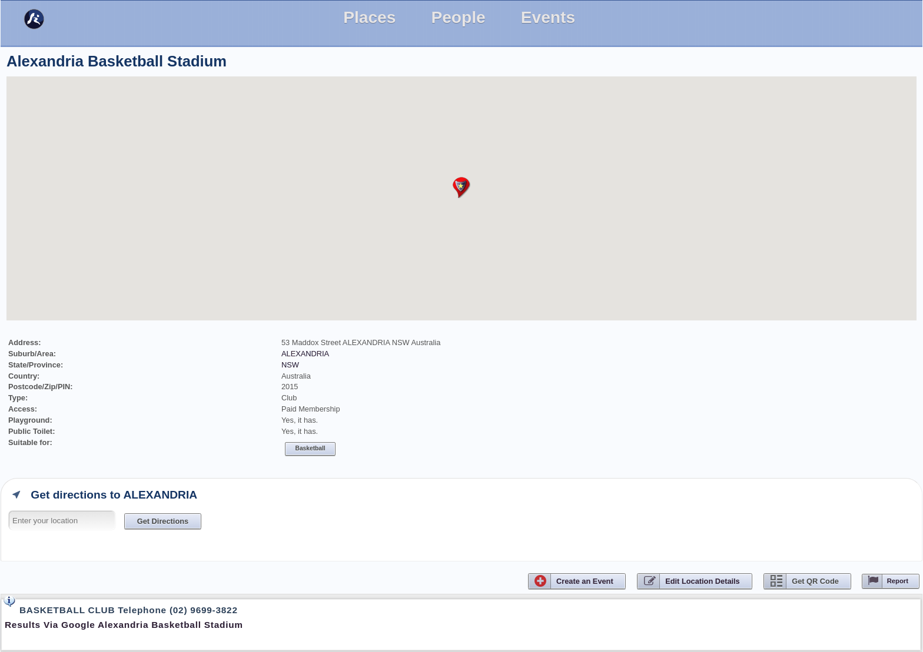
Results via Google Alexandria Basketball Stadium (124, 625)
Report (897, 580)
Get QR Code (815, 581)
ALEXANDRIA (305, 353)
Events (548, 17)
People (458, 17)
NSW (290, 364)
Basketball (311, 448)
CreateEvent (584, 581)
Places (369, 17)
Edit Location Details (702, 581)
